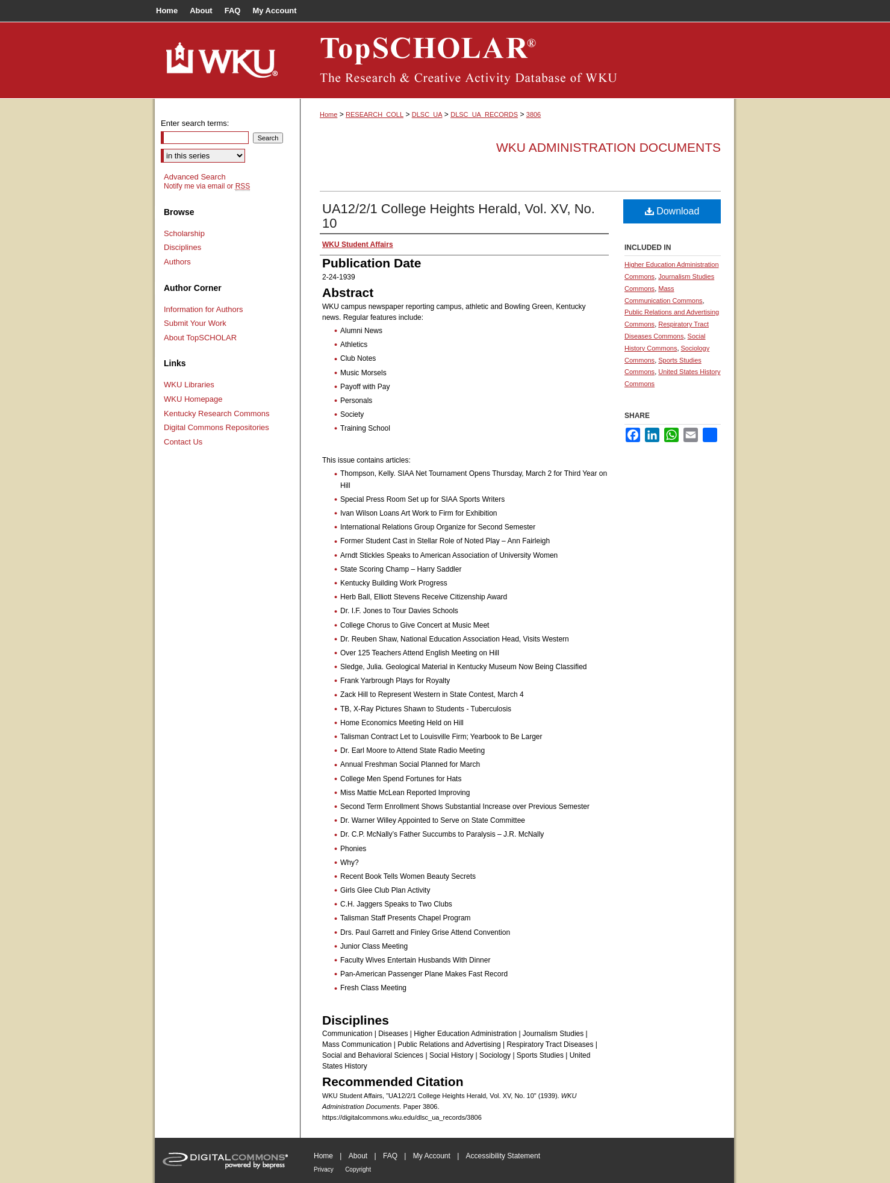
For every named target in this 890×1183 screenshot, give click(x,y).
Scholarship (184, 233)
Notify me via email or (207, 186)
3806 (533, 114)
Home (328, 114)
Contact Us (183, 441)
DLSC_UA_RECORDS (484, 114)
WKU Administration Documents (608, 147)
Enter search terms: (195, 123)
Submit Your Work (195, 323)
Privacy (324, 1169)
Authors (177, 261)
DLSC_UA (427, 114)
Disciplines (182, 247)
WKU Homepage (193, 399)
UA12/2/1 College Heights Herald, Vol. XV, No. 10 (458, 216)
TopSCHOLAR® (517, 60)
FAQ (390, 1156)
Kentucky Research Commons (217, 413)
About (358, 1156)
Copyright (358, 1169)
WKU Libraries (189, 384)
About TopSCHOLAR (200, 337)
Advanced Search (195, 176)
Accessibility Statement (503, 1156)
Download (672, 211)
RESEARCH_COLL (374, 114)
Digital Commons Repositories (216, 427)
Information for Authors (203, 309)
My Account (431, 1156)
